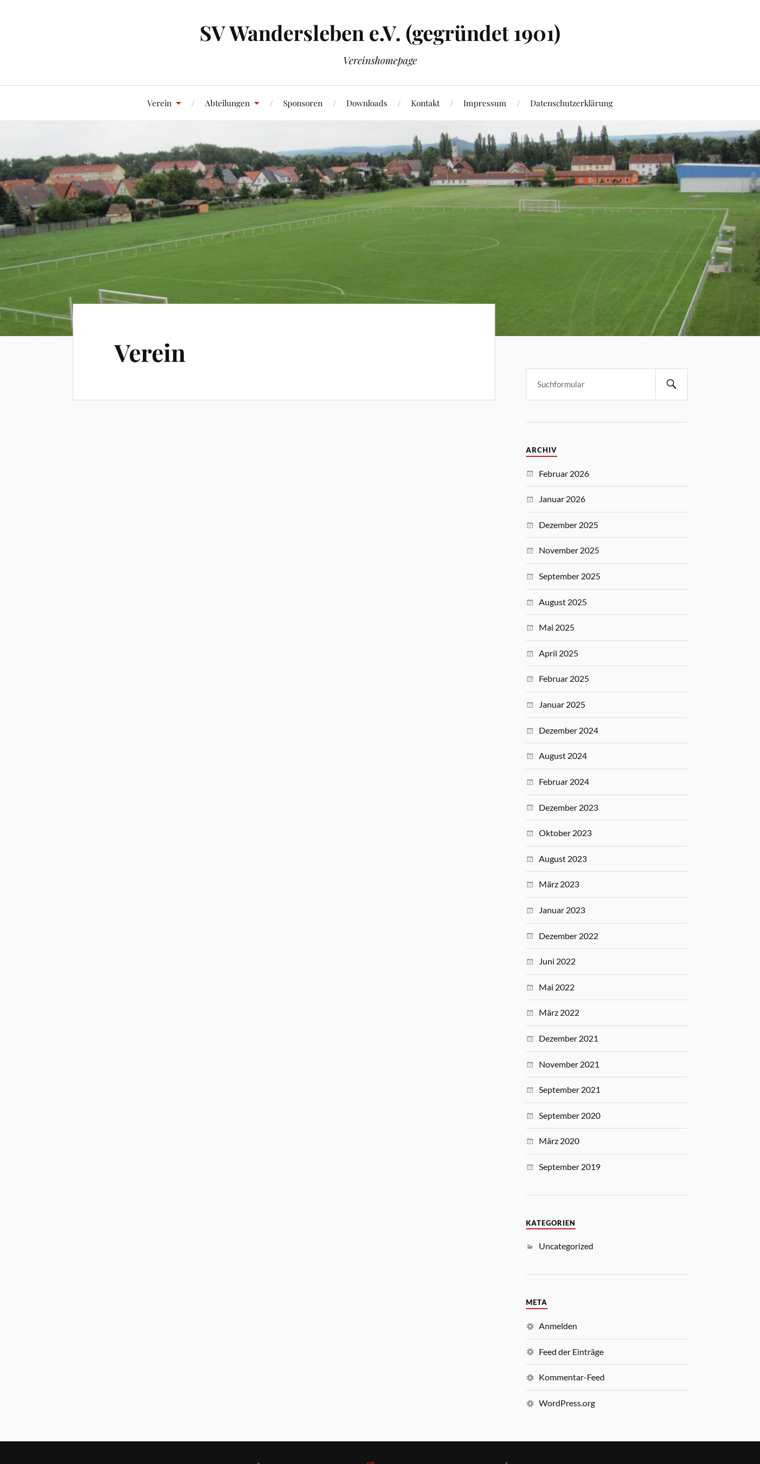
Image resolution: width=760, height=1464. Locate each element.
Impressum (484, 102)
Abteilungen (227, 102)
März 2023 (559, 884)
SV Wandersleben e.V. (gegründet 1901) (380, 32)
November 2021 (569, 1064)
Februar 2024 (564, 781)
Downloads (366, 102)
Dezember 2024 (568, 730)
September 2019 (569, 1166)
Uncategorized (566, 1246)
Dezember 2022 (568, 936)
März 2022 (559, 1012)
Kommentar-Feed (572, 1377)
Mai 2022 (556, 987)
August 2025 (563, 602)
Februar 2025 (564, 678)
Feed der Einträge (571, 1351)
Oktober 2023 (565, 832)
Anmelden (558, 1326)
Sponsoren (303, 102)
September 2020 (569, 1115)
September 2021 (569, 1089)
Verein (159, 102)
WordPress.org (567, 1403)
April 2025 (558, 653)
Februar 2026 (564, 473)
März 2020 (559, 1140)
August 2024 (563, 755)
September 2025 (569, 576)
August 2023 (563, 858)
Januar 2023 (562, 910)
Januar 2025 (562, 704)
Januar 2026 (562, 499)
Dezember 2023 (568, 807)
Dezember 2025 (568, 524)
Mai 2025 (556, 627)
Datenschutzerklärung (571, 102)
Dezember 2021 (568, 1038)
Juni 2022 (557, 961)
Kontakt (425, 102)
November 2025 (569, 550)
